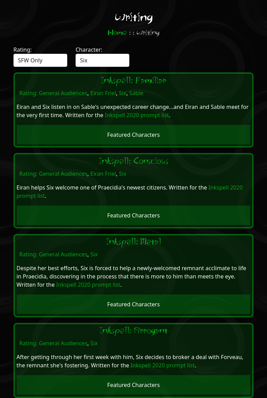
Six (122, 93)
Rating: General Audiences (53, 93)
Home (117, 33)
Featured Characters (133, 135)
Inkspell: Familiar (133, 80)
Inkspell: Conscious (133, 161)
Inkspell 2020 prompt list (137, 115)
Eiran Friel (103, 93)
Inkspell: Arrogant (133, 331)
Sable (136, 93)
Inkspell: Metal (133, 242)
